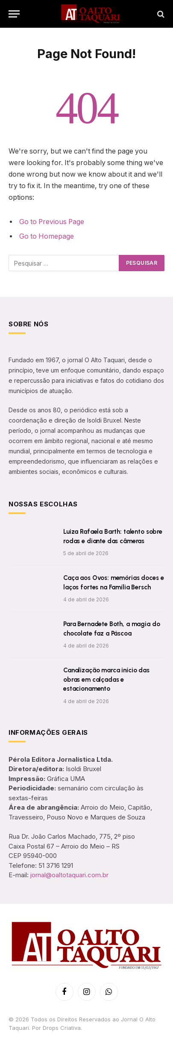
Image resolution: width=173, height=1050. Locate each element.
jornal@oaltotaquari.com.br (69, 875)
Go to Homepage (46, 236)
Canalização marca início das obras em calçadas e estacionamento (106, 679)
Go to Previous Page (51, 222)
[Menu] (14, 14)
